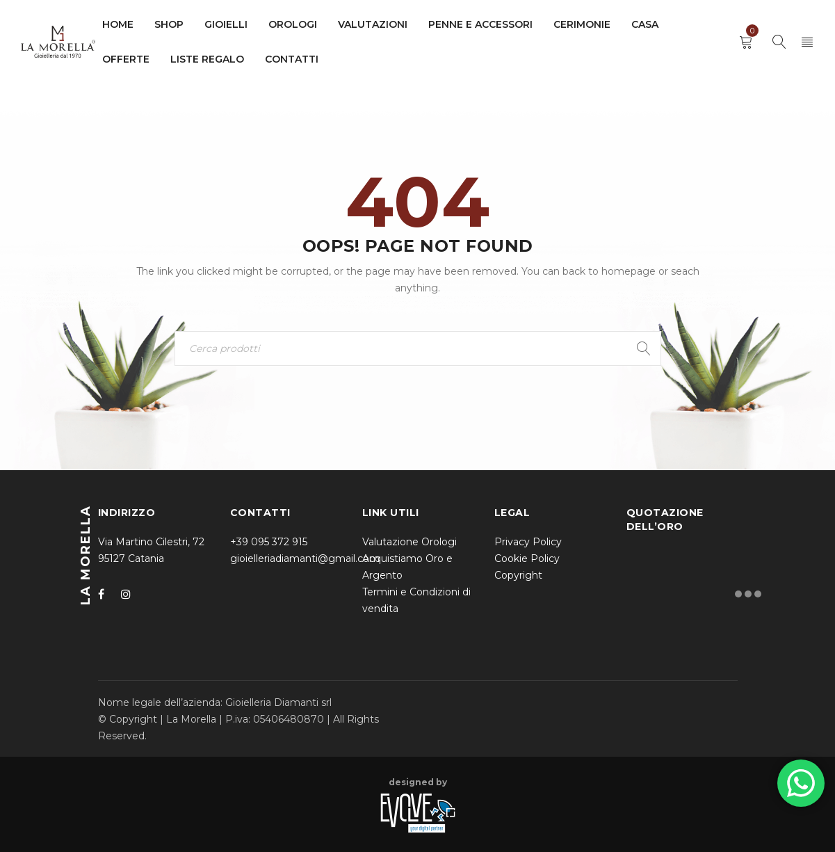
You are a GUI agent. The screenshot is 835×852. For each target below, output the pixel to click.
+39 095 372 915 (268, 542)
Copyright (518, 575)
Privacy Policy (528, 542)
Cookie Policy (527, 558)
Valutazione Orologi (409, 542)
